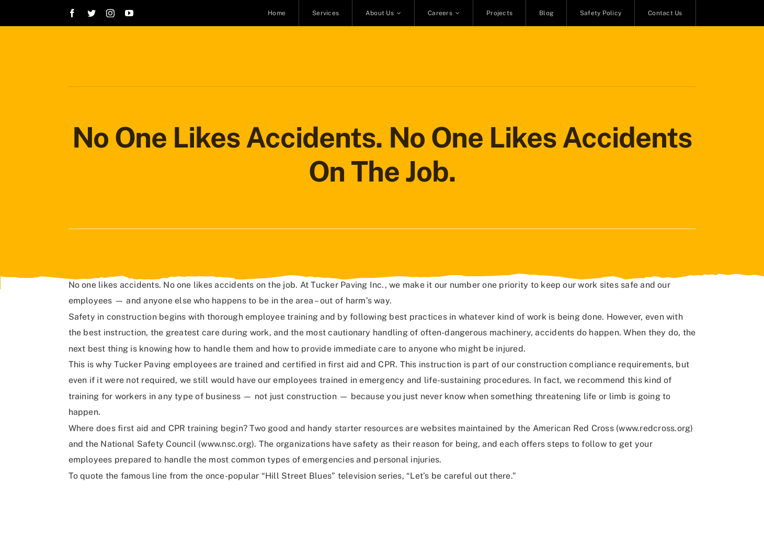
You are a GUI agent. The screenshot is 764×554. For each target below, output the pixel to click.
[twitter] (91, 13)
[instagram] (110, 13)
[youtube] (129, 13)
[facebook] (72, 13)
